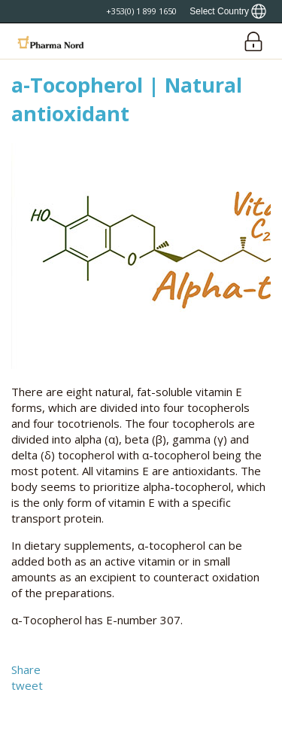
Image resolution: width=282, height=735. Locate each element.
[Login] (253, 41)
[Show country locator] (228, 11)
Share (26, 669)
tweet (27, 685)
